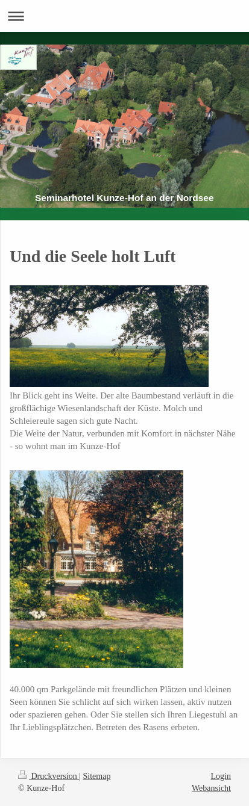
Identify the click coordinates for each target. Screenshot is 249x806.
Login (221, 776)
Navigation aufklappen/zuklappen (124, 16)
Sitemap (97, 776)
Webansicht (211, 788)
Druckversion (48, 776)
